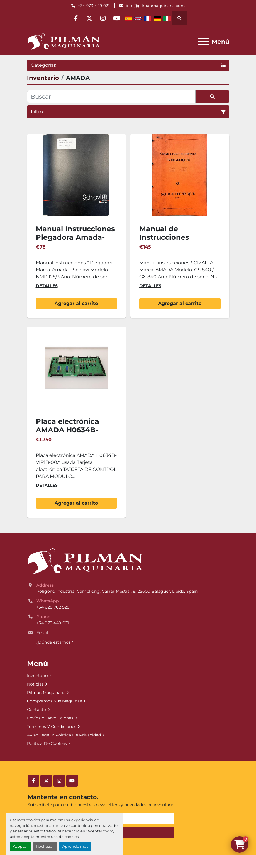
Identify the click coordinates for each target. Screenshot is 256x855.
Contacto (36, 709)
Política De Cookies (47, 743)
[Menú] (203, 41)
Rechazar (45, 846)
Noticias (35, 684)
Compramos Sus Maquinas (54, 701)
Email (42, 632)
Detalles (47, 285)
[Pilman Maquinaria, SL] (85, 561)
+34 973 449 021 (94, 5)
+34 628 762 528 (52, 607)
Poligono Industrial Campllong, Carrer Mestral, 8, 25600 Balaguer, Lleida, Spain (117, 591)
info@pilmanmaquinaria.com (155, 5)
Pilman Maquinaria (46, 692)
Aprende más (75, 846)
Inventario (37, 675)
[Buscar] (111, 96)
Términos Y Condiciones (51, 726)
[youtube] (118, 18)
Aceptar (20, 846)
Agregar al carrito (76, 303)
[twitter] (89, 18)
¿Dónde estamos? (54, 642)
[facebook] (74, 18)
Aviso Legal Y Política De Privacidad (64, 735)
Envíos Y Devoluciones (50, 718)
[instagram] (103, 18)
